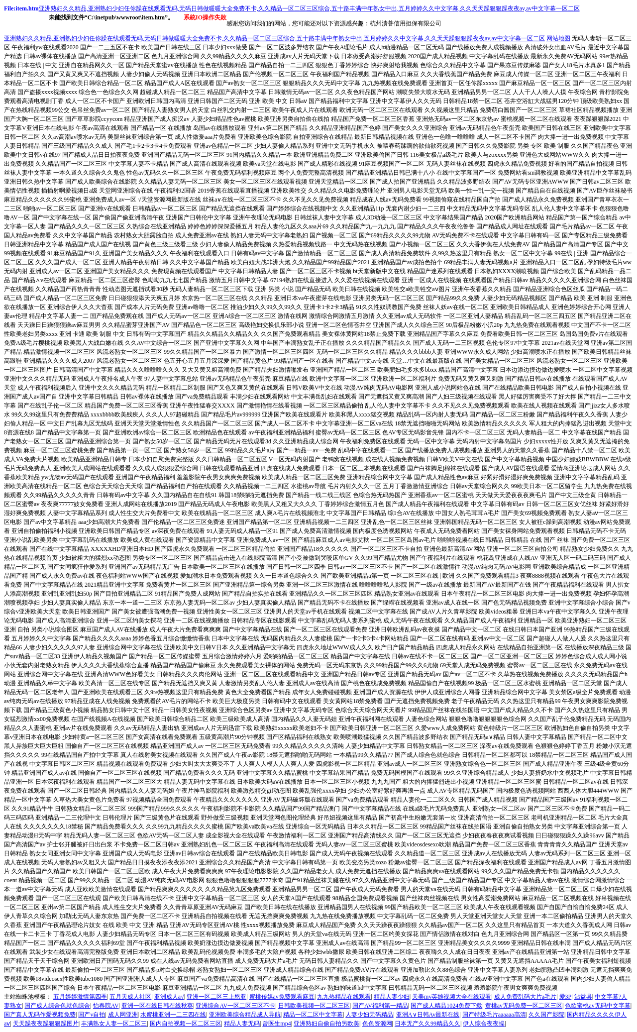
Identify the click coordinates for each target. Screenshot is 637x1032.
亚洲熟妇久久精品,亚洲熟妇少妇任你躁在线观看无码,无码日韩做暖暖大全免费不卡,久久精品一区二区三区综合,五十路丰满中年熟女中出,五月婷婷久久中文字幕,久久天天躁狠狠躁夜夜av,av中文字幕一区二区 (309, 8)
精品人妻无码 (242, 1023)
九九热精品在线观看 (344, 996)
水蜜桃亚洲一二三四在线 (173, 1014)
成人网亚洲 (123, 1014)
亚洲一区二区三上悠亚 (216, 996)
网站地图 (558, 38)
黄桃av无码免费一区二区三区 (523, 1005)
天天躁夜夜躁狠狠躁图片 (46, 1023)
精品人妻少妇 (392, 996)
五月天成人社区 (130, 996)
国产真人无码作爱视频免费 (40, 1014)
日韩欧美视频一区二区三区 (314, 1005)
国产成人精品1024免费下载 (446, 1005)
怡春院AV (106, 1005)
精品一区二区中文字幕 (313, 1014)
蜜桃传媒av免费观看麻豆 (282, 996)
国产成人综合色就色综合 (57, 1005)
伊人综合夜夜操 (484, 1023)
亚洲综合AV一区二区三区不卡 (235, 1005)
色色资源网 (377, 1023)
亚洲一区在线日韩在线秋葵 (157, 1005)
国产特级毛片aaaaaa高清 (494, 1014)
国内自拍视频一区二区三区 (185, 1023)
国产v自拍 (91, 1014)
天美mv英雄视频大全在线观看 (451, 996)
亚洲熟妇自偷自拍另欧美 (326, 1023)
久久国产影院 (546, 1014)
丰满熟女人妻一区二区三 (114, 1023)
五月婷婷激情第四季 (80, 996)
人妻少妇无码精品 (369, 1014)
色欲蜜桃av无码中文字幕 (597, 1005)
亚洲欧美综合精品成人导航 (245, 1014)
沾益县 (583, 996)
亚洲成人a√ (169, 996)
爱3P (565, 996)
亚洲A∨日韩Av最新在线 (427, 1014)
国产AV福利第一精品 (380, 1005)
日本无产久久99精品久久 (427, 1023)
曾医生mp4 (276, 1023)
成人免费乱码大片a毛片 (525, 996)
